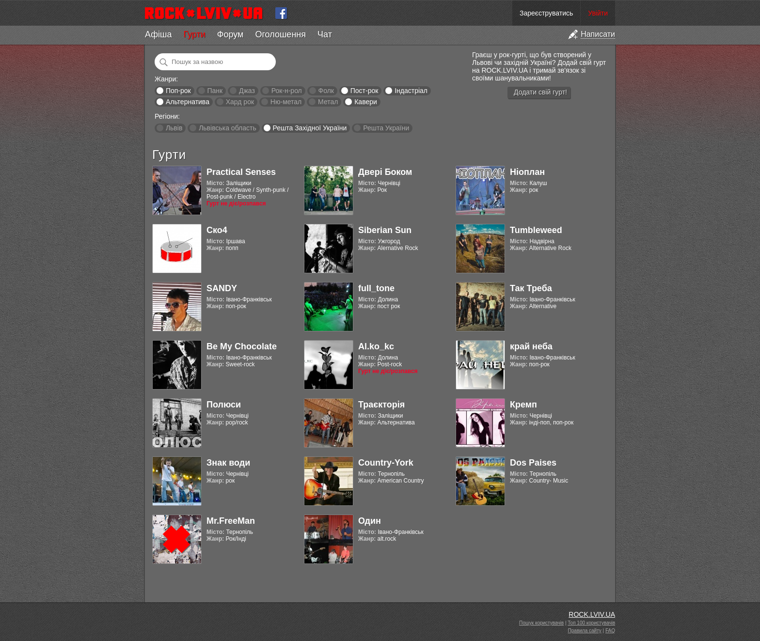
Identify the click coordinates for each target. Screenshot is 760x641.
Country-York (385, 463)
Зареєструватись (546, 13)
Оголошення (280, 34)
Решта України (386, 128)
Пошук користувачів (541, 622)
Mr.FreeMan (230, 521)
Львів (174, 128)
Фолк (326, 90)
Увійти (598, 13)
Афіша (158, 34)
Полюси (223, 404)
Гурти (194, 34)
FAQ (610, 630)
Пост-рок (364, 90)
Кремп (523, 404)
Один (369, 521)
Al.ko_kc (376, 346)
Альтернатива (187, 102)
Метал (328, 102)
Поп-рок (178, 90)
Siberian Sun (385, 230)
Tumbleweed (536, 230)
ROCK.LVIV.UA (592, 614)
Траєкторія (381, 404)
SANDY (221, 288)
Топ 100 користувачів (591, 622)
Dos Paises (533, 463)
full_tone (376, 288)
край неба (531, 346)
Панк (214, 90)
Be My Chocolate (241, 346)
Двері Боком (385, 172)
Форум (230, 34)
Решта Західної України (309, 128)
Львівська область (227, 128)
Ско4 (216, 230)
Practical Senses (241, 172)
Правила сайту (585, 630)
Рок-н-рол (286, 90)
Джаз (247, 90)
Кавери (365, 102)
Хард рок (240, 102)
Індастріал (411, 90)
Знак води (228, 463)
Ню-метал (285, 102)
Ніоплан (527, 172)
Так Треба (531, 288)
